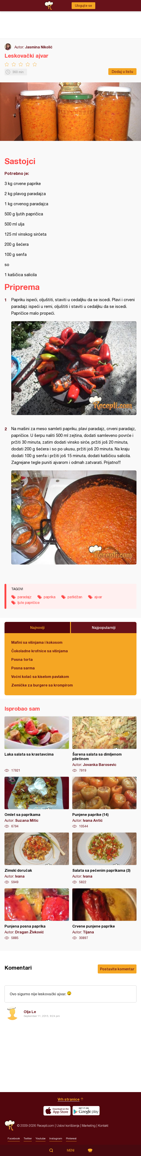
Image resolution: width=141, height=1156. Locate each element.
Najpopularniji (104, 627)
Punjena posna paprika (37, 914)
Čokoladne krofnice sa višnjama (39, 651)
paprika (49, 597)
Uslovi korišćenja (68, 1125)
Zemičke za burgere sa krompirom (42, 685)
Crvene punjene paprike (104, 914)
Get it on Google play (86, 1110)
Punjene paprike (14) (104, 803)
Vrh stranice (69, 1099)
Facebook (14, 1138)
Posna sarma (23, 668)
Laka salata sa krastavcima (37, 744)
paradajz (25, 597)
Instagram (55, 1138)
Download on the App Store (56, 1110)
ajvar (98, 597)
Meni (70, 1150)
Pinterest (71, 1138)
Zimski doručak (37, 858)
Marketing (89, 1125)
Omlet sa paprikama (37, 803)
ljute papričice (29, 603)
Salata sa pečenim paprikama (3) (104, 858)
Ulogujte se (83, 5)
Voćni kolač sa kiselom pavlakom (40, 676)
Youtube (40, 1138)
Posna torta (22, 659)
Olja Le (30, 1011)
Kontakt (103, 1125)
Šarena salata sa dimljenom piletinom (104, 744)
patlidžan (75, 597)
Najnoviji (37, 627)
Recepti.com (10, 1125)
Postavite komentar (117, 969)
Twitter (28, 1138)
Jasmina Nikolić (38, 47)
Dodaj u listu (122, 71)
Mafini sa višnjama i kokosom (36, 642)
